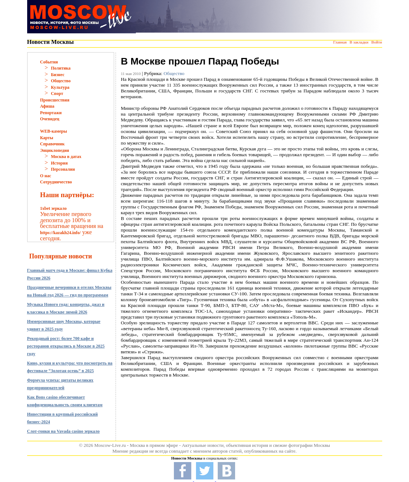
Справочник (52, 143)
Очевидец (49, 118)
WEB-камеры (53, 131)
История (59, 163)
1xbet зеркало (53, 208)
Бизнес (57, 74)
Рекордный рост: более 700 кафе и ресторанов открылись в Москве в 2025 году (66, 346)
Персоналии (63, 169)
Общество (61, 80)
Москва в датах (66, 156)
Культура (60, 87)
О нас (45, 175)
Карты (46, 137)
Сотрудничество (56, 181)
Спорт (57, 93)
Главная (340, 42)
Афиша (47, 106)
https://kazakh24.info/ (60, 232)
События (49, 62)
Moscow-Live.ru (110, 445)
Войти (376, 42)
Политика (60, 68)
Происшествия (55, 100)
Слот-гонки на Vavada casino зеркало (63, 431)
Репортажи (51, 112)
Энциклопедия (54, 150)
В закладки (359, 42)
